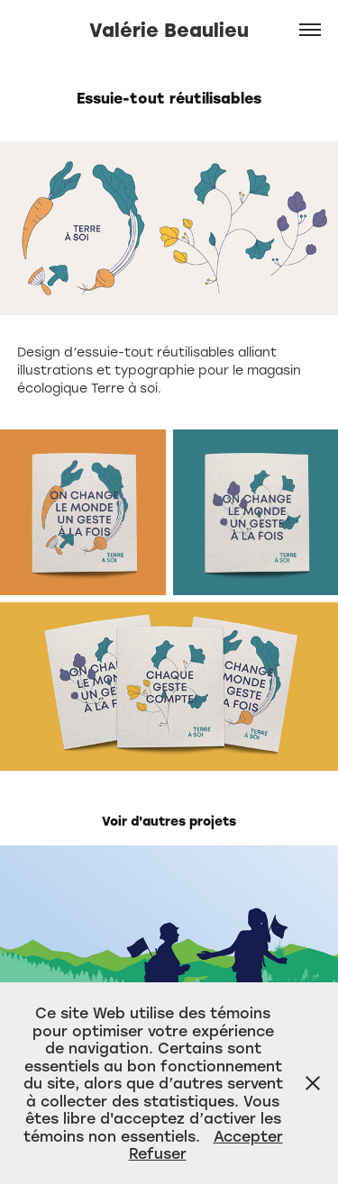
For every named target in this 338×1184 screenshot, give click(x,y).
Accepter (248, 1135)
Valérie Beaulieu (169, 29)
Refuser (158, 1152)
